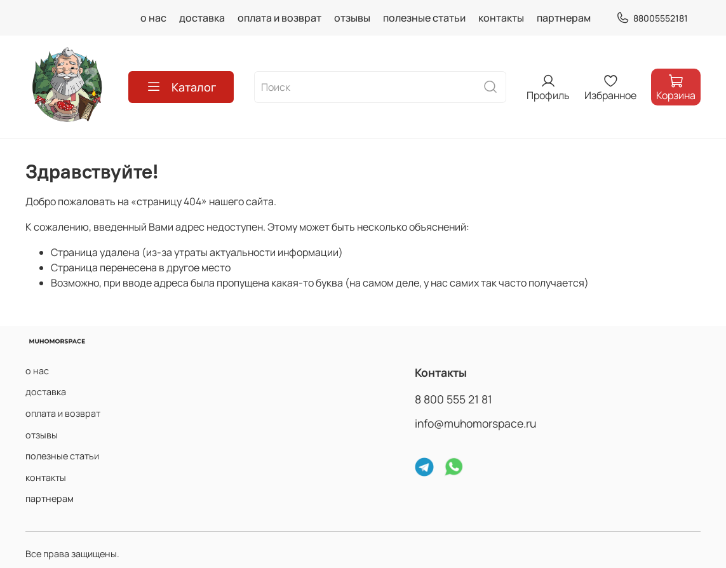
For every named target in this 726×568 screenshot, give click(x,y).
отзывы (352, 18)
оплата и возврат (279, 18)
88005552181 (652, 18)
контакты (501, 18)
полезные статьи (424, 18)
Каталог (181, 87)
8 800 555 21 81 (453, 399)
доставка (202, 18)
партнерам (564, 18)
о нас (153, 18)
